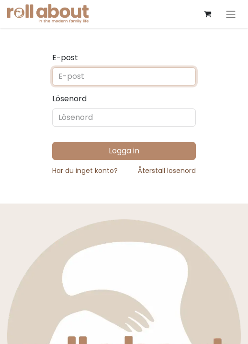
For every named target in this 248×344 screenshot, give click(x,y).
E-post (65, 57)
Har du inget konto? (85, 170)
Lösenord (69, 98)
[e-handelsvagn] (207, 13)
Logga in (124, 150)
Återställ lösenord (167, 170)
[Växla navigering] (231, 14)
